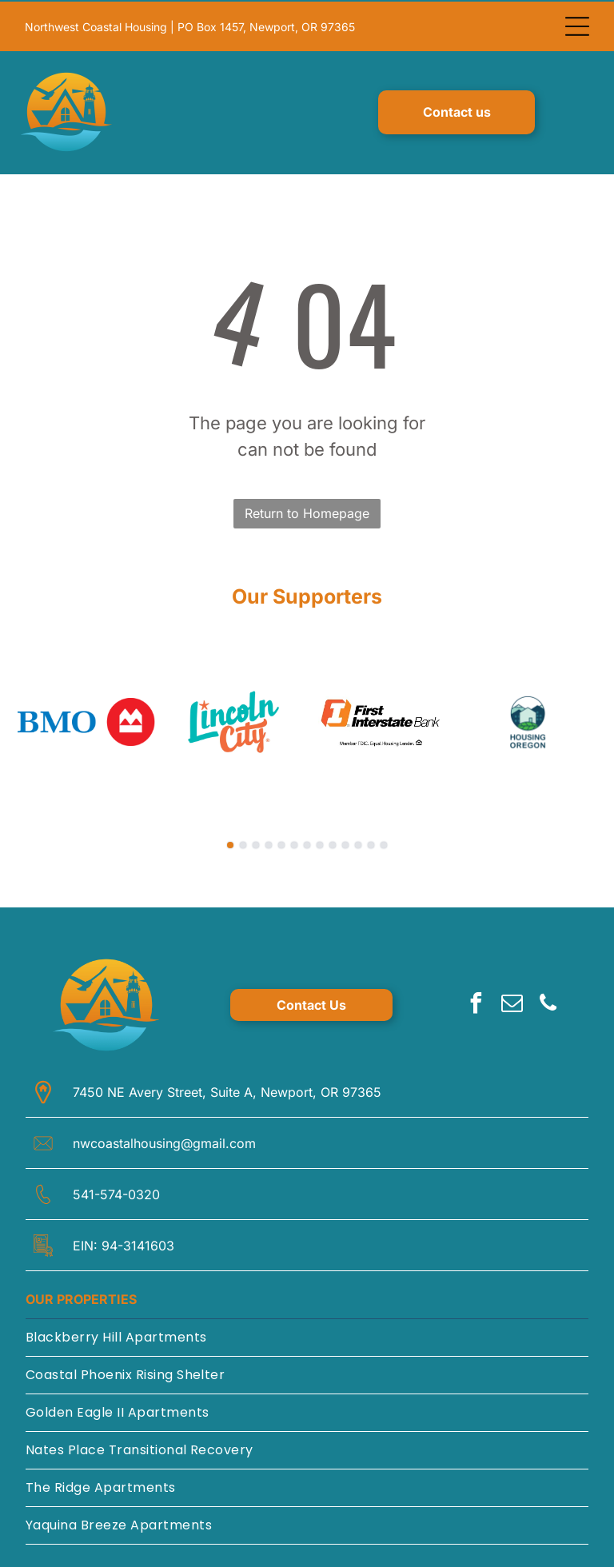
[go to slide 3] (256, 842)
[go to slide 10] (345, 842)
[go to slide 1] (230, 842)
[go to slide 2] (243, 842)
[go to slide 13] (384, 842)
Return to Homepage (307, 510)
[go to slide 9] (332, 842)
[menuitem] (307, 1335)
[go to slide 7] (307, 842)
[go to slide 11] (358, 842)
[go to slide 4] (268, 842)
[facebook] (476, 1002)
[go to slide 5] (281, 842)
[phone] (548, 1002)
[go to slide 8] (320, 842)
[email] (512, 1002)
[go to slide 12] (371, 842)
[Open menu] (577, 25)
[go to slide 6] (294, 842)
